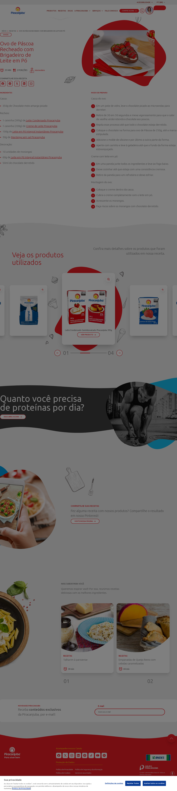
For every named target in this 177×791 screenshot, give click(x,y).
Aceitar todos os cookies (154, 783)
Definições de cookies (114, 783)
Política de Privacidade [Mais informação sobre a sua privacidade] (21, 788)
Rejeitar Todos (133, 783)
